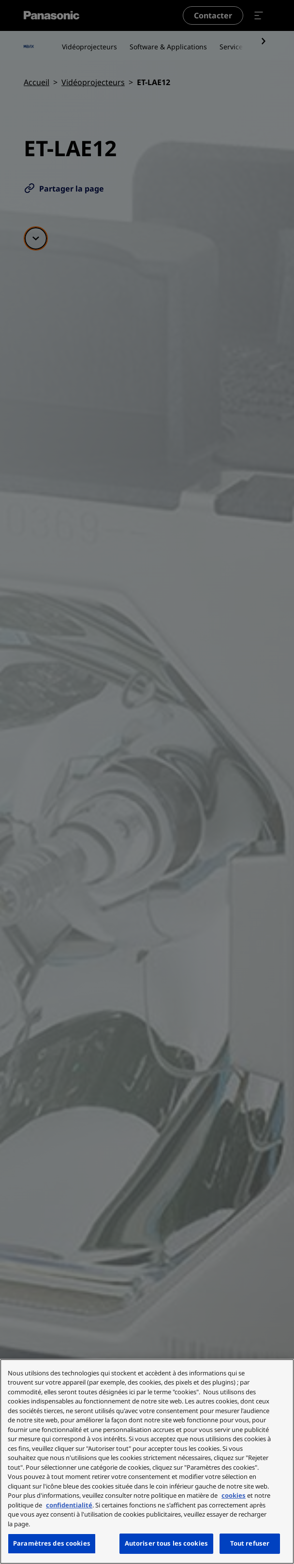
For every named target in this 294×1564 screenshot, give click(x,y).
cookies (233, 1495)
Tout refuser (250, 1543)
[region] (147, 1461)
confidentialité (69, 1505)
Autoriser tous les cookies (166, 1543)
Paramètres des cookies (51, 1543)
